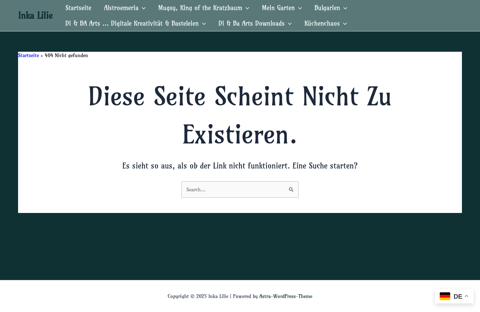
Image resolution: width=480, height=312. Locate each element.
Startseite (78, 8)
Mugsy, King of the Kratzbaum (203, 8)
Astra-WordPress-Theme (285, 296)
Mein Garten (282, 8)
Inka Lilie (35, 15)
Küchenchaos (325, 23)
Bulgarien (331, 8)
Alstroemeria (125, 8)
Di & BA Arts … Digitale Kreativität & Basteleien (135, 23)
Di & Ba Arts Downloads (255, 23)
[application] (142, 8)
